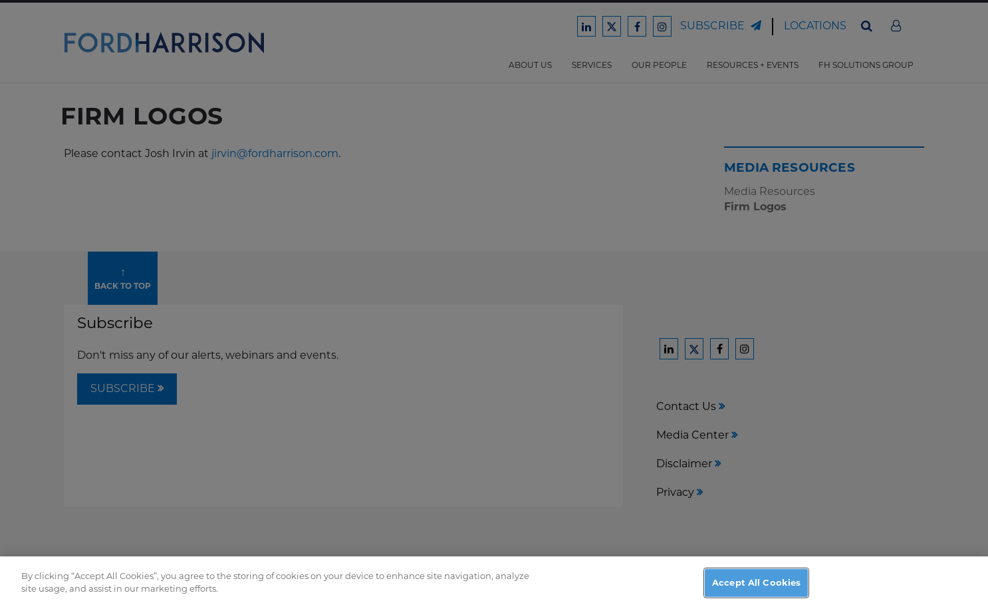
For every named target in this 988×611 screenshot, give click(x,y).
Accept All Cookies (756, 595)
